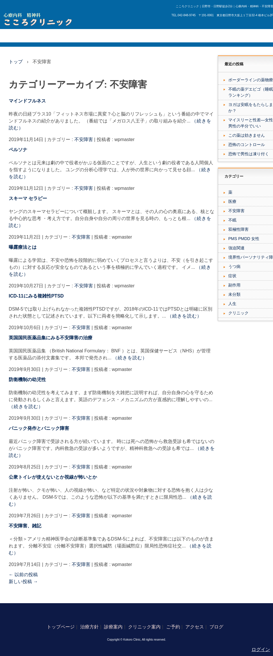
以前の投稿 (23, 574)
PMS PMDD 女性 (243, 238)
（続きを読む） (184, 315)
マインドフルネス (27, 100)
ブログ (160, 35)
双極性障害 (238, 229)
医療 (232, 201)
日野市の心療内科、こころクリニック (39, 19)
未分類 (234, 294)
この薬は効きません (246, 135)
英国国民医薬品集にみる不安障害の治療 (50, 337)
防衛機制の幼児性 (27, 379)
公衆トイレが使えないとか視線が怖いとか (53, 477)
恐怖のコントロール (246, 144)
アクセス (139, 35)
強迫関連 (236, 248)
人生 (232, 303)
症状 (232, 275)
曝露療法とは (23, 247)
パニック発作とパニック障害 (39, 428)
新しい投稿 (23, 581)
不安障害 (83, 139)
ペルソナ (18, 149)
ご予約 (119, 35)
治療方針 (41, 35)
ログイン (261, 649)
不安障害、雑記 (25, 525)
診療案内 (64, 35)
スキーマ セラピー (28, 198)
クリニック (238, 313)
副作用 (234, 285)
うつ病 (234, 266)
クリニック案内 (92, 35)
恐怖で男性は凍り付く (248, 154)
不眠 (232, 220)
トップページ (15, 35)
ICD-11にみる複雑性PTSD (36, 295)
